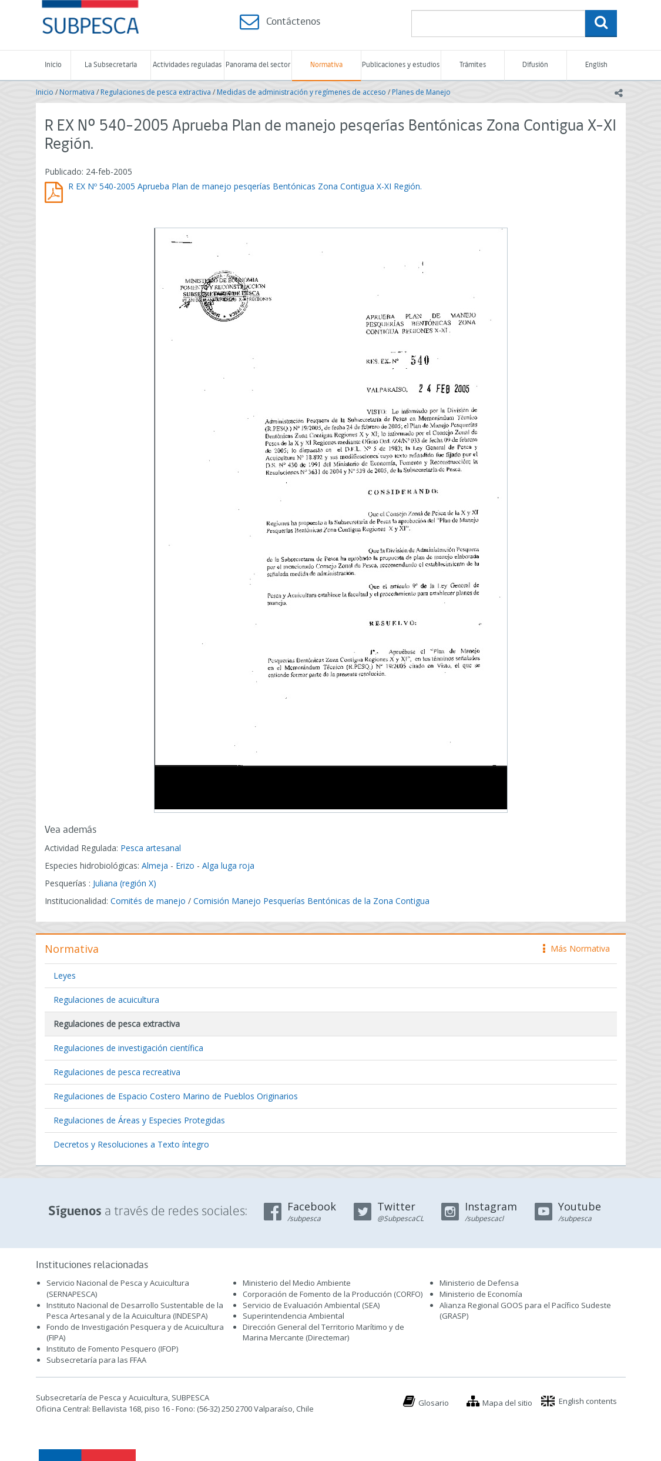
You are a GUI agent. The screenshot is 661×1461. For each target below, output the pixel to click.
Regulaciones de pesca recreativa (116, 1072)
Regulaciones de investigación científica (128, 1047)
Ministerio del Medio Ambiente (297, 1282)
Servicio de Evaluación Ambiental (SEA (310, 1305)
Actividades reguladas (187, 65)
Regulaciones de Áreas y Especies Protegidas (139, 1120)
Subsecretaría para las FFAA (96, 1360)
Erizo (185, 865)
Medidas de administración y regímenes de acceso (301, 92)
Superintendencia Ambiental (293, 1315)
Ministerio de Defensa (479, 1282)
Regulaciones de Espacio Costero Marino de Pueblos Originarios (175, 1096)
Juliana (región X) (124, 883)
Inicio (53, 65)
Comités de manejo (148, 900)
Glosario (433, 1402)
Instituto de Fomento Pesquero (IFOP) (112, 1348)
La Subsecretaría (111, 65)
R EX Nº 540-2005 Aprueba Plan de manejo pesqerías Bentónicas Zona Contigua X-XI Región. (245, 186)
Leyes (64, 975)
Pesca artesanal (150, 847)
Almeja (155, 865)
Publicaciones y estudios (400, 65)
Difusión (535, 65)
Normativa (326, 65)
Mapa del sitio (507, 1402)
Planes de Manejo (421, 92)
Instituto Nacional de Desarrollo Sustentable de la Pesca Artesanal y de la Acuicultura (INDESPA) (134, 1311)
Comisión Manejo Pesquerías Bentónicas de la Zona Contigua (311, 900)
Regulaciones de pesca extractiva (155, 92)
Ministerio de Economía (480, 1294)
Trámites (472, 65)
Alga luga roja (228, 865)
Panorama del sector (258, 65)
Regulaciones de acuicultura (106, 999)
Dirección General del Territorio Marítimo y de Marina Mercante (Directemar (323, 1332)
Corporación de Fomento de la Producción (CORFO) (332, 1294)
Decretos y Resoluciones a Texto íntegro (131, 1144)
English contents (588, 1401)
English (596, 65)
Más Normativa (576, 948)
